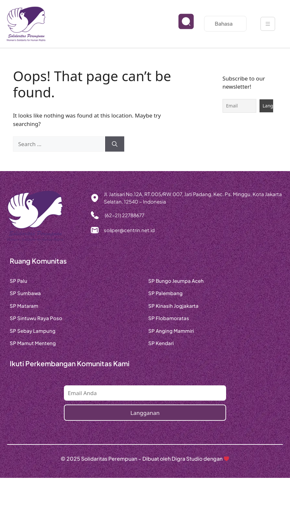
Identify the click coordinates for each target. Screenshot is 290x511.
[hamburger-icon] (267, 24)
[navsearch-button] (181, 27)
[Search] (114, 144)
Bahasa (225, 23)
